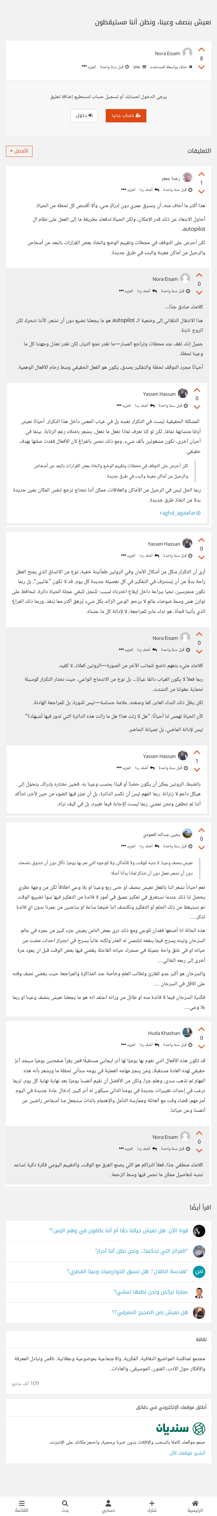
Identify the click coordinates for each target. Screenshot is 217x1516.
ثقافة (139, 67)
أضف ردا (149, 190)
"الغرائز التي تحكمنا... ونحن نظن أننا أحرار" (141, 1269)
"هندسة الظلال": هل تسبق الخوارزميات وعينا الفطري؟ (127, 1289)
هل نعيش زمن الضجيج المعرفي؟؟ (150, 1330)
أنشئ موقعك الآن (187, 1471)
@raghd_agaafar (178, 515)
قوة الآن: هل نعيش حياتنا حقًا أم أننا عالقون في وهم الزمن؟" (118, 1248)
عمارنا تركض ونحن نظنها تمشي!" (150, 1310)
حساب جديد (126, 115)
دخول (84, 115)
